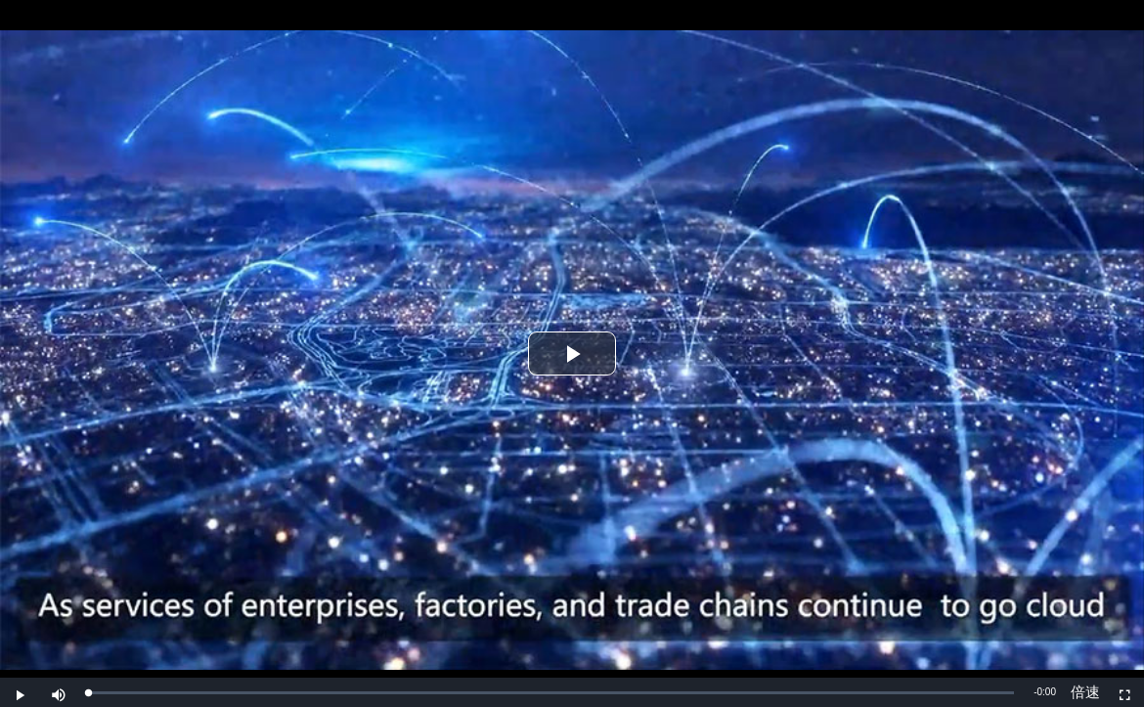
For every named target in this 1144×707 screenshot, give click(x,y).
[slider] (551, 692)
